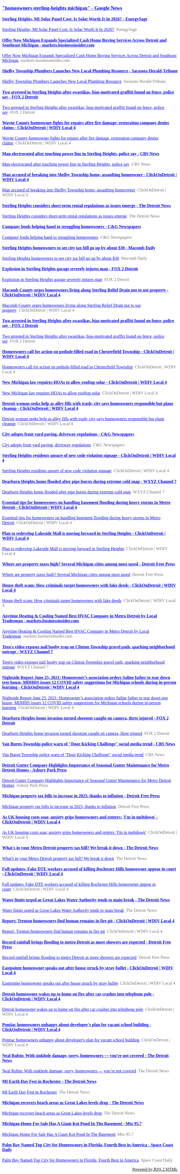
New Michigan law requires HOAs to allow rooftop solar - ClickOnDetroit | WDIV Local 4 (84, 382)
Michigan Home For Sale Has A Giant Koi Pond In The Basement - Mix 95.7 (72, 1123)
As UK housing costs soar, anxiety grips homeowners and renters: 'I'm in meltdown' (74, 832)
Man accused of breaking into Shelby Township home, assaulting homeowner (68, 190)
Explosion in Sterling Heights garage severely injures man (52, 279)
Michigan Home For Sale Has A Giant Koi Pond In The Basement (58, 1134)
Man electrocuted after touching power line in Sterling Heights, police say (65, 164)
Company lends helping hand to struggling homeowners (50, 237)
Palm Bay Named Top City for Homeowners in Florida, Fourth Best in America (70, 1160)
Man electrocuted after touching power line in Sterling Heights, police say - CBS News (80, 153)
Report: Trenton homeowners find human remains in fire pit (53, 931)
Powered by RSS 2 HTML (155, 1169)
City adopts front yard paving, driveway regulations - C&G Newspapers (68, 434)
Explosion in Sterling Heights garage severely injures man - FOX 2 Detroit (70, 268)
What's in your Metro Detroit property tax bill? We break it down (58, 858)
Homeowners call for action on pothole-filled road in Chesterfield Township (67, 367)
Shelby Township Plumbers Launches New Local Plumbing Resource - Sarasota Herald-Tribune (90, 71)
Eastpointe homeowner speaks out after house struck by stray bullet (60, 983)
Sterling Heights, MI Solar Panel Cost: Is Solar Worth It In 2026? (58, 29)
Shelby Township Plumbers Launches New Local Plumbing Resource (62, 81)
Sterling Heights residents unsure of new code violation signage (57, 470)
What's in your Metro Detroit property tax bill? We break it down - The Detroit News (80, 847)
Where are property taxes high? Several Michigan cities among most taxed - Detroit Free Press (88, 564)
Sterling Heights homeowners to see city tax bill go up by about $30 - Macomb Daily (78, 248)
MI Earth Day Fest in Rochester (29, 1092)
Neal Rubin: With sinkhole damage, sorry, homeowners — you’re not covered (69, 1071)
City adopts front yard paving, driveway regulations (46, 445)
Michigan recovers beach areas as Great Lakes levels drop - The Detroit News (73, 1102)
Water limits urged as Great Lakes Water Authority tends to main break (63, 910)
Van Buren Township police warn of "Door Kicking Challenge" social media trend (73, 754)
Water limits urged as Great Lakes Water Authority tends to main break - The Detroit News (86, 900)
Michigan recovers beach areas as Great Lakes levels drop (52, 1113)
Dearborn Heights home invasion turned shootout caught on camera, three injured (72, 733)
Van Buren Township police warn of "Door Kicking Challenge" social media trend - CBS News (88, 744)
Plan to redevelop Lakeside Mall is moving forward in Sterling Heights (63, 548)
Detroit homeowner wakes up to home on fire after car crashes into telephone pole (72, 1009)
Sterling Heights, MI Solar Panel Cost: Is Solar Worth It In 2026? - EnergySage (74, 19)
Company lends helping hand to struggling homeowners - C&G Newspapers (71, 226)
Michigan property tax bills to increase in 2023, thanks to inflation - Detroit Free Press (81, 796)
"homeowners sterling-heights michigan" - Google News (62, 8)
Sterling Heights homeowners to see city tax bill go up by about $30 (60, 258)
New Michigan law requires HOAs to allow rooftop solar (51, 393)
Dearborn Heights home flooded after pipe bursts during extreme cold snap (66, 492)
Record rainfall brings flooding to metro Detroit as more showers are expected (69, 957)
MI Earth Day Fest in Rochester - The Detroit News (49, 1081)
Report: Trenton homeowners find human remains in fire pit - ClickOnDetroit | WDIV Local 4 (88, 921)
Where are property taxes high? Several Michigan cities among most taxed (66, 574)
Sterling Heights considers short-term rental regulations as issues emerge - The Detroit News (86, 205)
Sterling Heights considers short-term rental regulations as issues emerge (64, 216)
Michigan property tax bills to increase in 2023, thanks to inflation (59, 806)
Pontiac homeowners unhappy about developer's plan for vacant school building (70, 1040)
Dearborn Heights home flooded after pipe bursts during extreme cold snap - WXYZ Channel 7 (89, 481)
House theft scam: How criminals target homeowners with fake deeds (61, 600)
